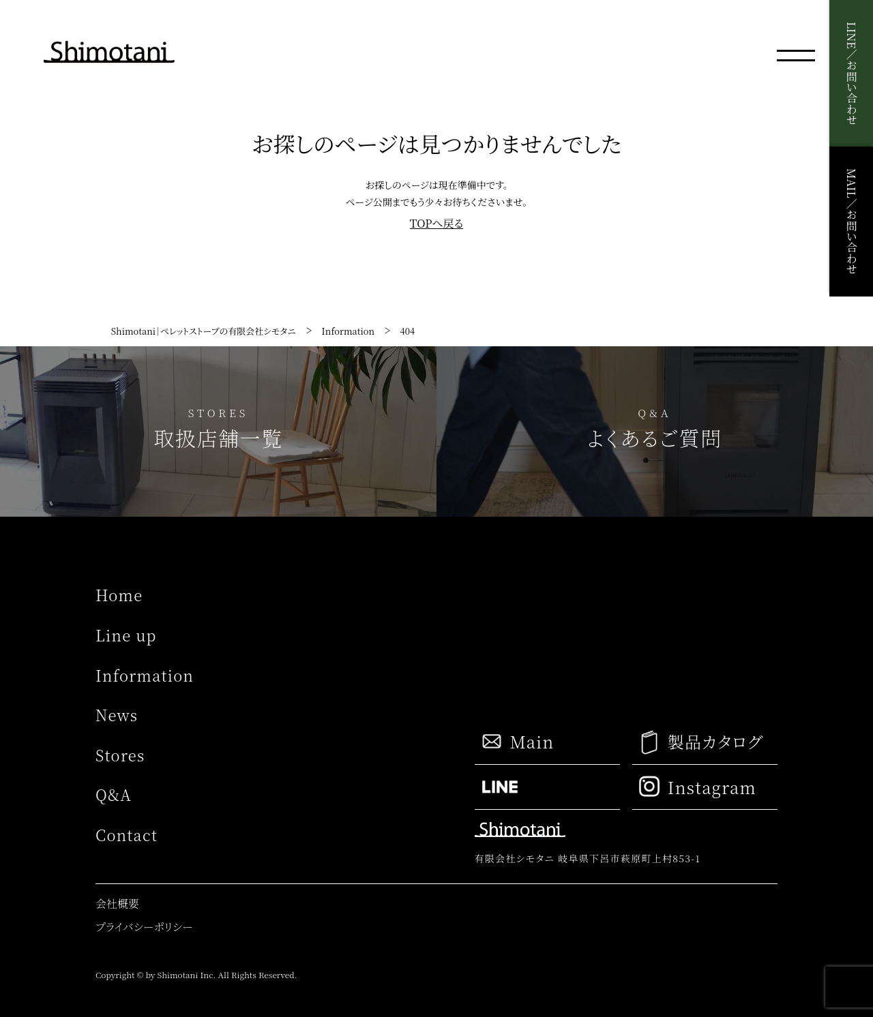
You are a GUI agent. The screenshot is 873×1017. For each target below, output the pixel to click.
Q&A (113, 794)
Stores (120, 754)
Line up (126, 634)
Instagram (697, 787)
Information (144, 675)
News (116, 714)
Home (119, 594)
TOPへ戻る (436, 223)
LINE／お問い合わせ (851, 73)
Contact (126, 834)
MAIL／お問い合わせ (851, 221)
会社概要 (117, 903)
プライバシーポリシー (143, 927)
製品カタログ (700, 742)
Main (517, 742)
